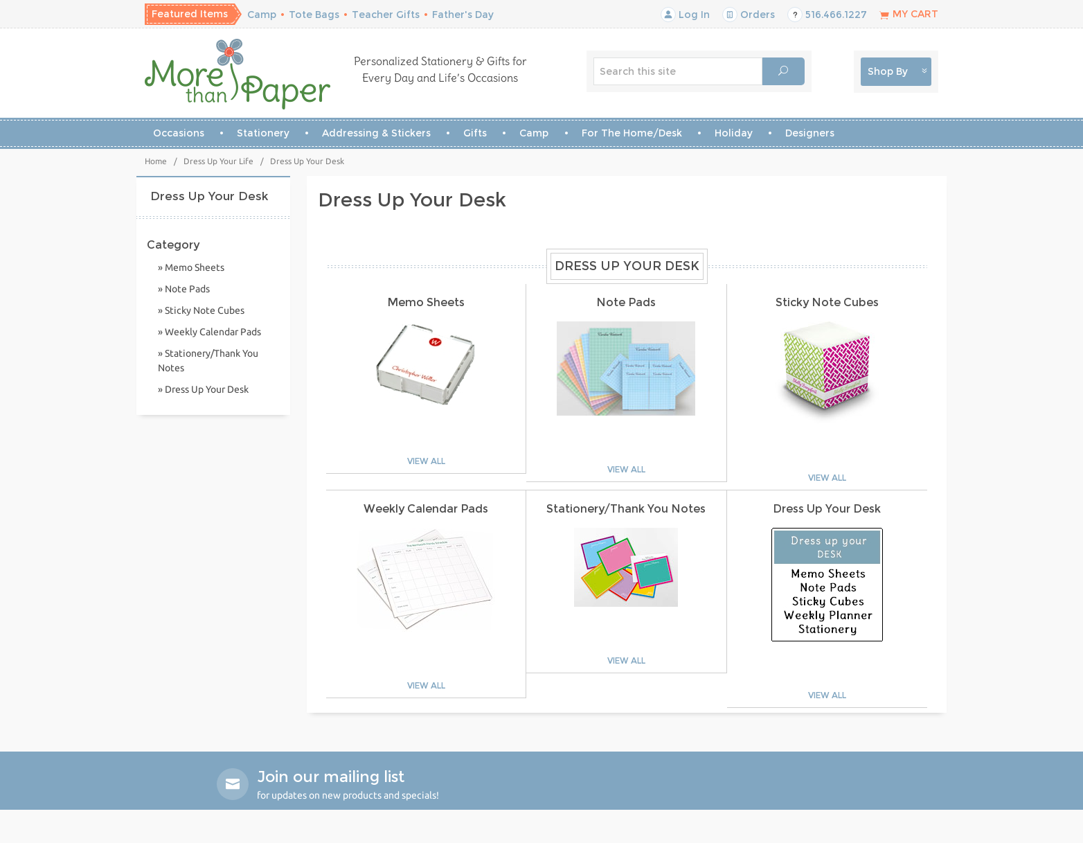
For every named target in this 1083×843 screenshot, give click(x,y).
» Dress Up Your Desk (203, 389)
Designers (809, 133)
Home (156, 161)
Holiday (734, 133)
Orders (748, 14)
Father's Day (463, 14)
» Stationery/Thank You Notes (208, 360)
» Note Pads (184, 288)
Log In (685, 14)
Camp (261, 14)
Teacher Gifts (386, 14)
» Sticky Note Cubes (201, 310)
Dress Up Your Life (218, 161)
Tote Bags (314, 14)
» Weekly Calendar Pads (209, 331)
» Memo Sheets (191, 267)
